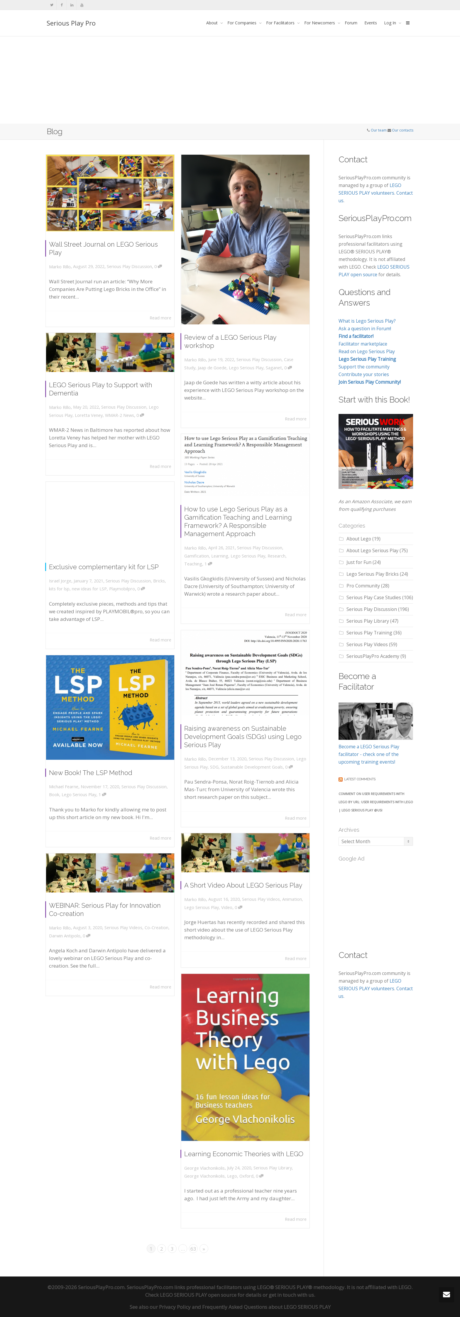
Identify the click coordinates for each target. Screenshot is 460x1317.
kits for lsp (67, 584)
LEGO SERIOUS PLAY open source (198, 1294)
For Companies (242, 23)
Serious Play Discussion (126, 262)
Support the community (364, 366)
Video (230, 906)
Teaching (202, 557)
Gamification (205, 551)
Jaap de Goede (218, 355)
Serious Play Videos (258, 899)
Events (370, 23)
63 (193, 1247)
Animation (284, 899)
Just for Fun (358, 562)
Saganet (269, 355)
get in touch (282, 1294)
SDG (219, 760)
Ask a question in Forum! (365, 328)
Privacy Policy (175, 1306)
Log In (390, 23)
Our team (379, 130)
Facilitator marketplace (363, 344)
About (212, 23)
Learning (224, 551)
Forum (351, 23)
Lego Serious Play (245, 355)
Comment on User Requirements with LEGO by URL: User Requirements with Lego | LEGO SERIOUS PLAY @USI (376, 801)
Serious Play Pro (71, 22)
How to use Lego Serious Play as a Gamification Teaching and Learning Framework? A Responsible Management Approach (239, 522)
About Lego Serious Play (372, 550)
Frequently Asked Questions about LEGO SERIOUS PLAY (266, 1306)
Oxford (246, 1163)
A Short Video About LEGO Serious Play (244, 888)
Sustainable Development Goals (251, 760)
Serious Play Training (369, 632)
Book (63, 787)
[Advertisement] (230, 80)
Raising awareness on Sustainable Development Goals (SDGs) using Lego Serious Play (243, 735)
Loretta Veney (92, 413)
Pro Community (363, 585)
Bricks (150, 578)
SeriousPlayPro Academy (372, 656)
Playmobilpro (120, 584)
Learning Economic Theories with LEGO (244, 1145)
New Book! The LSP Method (93, 769)
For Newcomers (320, 23)
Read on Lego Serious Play (367, 351)
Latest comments (360, 779)
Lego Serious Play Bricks (372, 574)
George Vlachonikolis (211, 1163)
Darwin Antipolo (72, 934)
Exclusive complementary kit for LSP (104, 566)
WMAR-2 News (118, 413)
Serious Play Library (268, 1156)
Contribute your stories (364, 374)
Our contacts (402, 130)
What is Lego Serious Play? (367, 321)
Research (271, 551)
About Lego (358, 538)
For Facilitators (281, 23)
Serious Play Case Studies (373, 597)
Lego (234, 1163)
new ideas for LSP (92, 584)
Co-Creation (148, 927)
